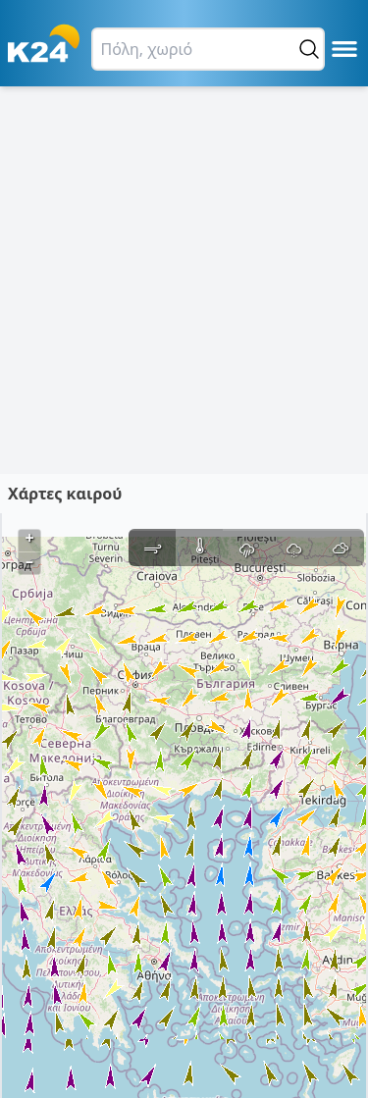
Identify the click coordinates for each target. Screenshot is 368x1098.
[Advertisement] (184, 280)
